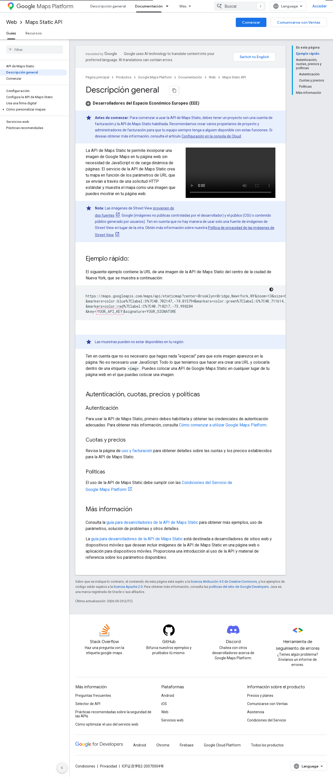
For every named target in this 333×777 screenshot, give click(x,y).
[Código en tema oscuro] (271, 289)
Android (167, 695)
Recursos (33, 33)
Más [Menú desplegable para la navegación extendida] (183, 6)
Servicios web (172, 720)
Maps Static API (43, 22)
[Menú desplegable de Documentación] (169, 6)
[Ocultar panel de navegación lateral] (62, 768)
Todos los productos (267, 745)
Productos (123, 77)
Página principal (97, 77)
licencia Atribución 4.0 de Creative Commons (224, 581)
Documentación (190, 77)
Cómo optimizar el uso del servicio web (106, 724)
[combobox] (240, 6)
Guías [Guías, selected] (11, 33)
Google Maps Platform (155, 77)
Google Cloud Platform (222, 745)
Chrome (162, 745)
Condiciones (85, 766)
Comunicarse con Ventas (298, 22)
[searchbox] (34, 49)
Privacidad (108, 766)
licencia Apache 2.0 (128, 587)
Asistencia (255, 712)
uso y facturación (137, 450)
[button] (33, 109)
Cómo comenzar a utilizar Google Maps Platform (222, 425)
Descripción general (108, 6)
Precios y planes (260, 695)
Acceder (319, 6)
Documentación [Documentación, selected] (149, 6)
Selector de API (87, 704)
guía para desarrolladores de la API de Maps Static (152, 522)
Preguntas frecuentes (93, 695)
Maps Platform (44, 6)
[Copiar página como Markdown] (174, 90)
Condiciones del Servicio (266, 720)
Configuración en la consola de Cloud (211, 136)
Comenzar (251, 22)
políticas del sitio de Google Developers (239, 587)
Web (11, 22)
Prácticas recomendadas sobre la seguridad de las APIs (113, 714)
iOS (164, 704)
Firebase (187, 745)
